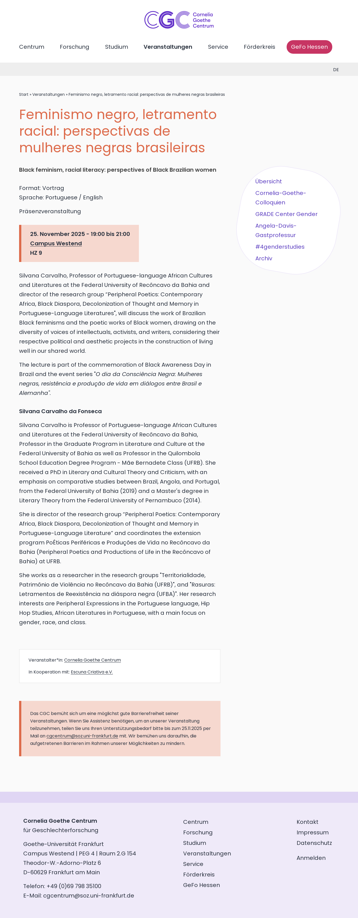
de (336, 69)
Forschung (74, 47)
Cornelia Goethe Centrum (92, 660)
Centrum (31, 47)
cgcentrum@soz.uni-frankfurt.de (82, 736)
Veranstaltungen (168, 47)
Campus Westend (56, 243)
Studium (116, 47)
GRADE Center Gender (286, 214)
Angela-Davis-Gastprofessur (276, 230)
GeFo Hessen (309, 47)
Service (218, 47)
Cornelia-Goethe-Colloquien (280, 197)
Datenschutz (314, 843)
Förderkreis (259, 47)
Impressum (313, 832)
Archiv (263, 258)
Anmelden (311, 858)
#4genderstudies (280, 247)
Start (23, 94)
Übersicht (268, 181)
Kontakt (307, 822)
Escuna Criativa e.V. (92, 672)
